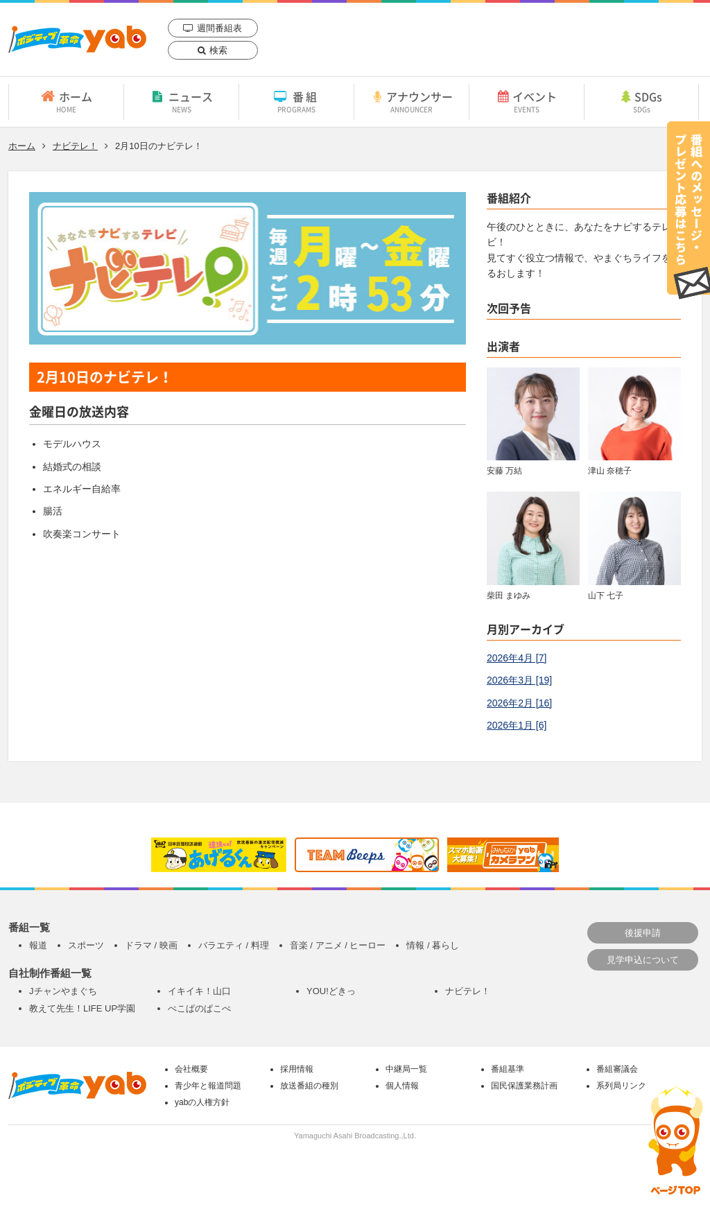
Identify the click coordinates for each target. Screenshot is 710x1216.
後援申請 (643, 933)
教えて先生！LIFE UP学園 (82, 1008)
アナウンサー (411, 101)
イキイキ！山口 (199, 991)
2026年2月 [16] (519, 703)
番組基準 (507, 1069)
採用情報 (296, 1069)
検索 (218, 50)
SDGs (641, 101)
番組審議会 (617, 1069)
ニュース (181, 101)
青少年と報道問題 (208, 1086)
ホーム (66, 101)
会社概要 (191, 1069)
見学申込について (643, 960)
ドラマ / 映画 (151, 945)
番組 (296, 101)
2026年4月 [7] (516, 657)
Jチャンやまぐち (63, 991)
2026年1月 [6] (516, 725)
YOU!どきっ (331, 991)
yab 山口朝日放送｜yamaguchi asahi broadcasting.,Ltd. (77, 39)
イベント (526, 101)
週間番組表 (219, 28)
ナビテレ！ (75, 146)
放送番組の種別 (309, 1086)
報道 (38, 945)
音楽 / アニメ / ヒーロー (338, 945)
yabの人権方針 (202, 1102)
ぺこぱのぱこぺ (199, 1008)
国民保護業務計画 (524, 1086)
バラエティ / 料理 (233, 945)
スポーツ (86, 945)
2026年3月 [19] (519, 680)
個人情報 (402, 1086)
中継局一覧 (406, 1069)
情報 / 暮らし (432, 945)
